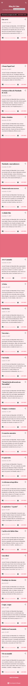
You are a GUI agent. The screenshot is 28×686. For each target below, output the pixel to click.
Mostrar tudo (22, 14)
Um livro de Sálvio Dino (10, 531)
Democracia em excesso (10, 188)
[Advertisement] (14, 52)
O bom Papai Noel (8, 66)
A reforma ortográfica (10, 482)
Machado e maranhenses (10, 164)
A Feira (4, 284)
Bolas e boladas (7, 117)
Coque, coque (6, 605)
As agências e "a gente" (10, 507)
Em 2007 (5, 19)
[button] (25, 19)
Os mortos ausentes (9, 433)
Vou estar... (6, 333)
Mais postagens (14, 677)
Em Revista (6, 309)
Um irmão (5, 358)
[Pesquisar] (26, 3)
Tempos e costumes (9, 409)
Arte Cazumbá (7, 260)
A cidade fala (6, 213)
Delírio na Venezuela (9, 629)
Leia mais (23, 37)
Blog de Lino (14, 6)
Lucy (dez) (5, 556)
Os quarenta (6, 458)
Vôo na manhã (7, 654)
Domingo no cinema (9, 580)
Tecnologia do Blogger (14, 683)
